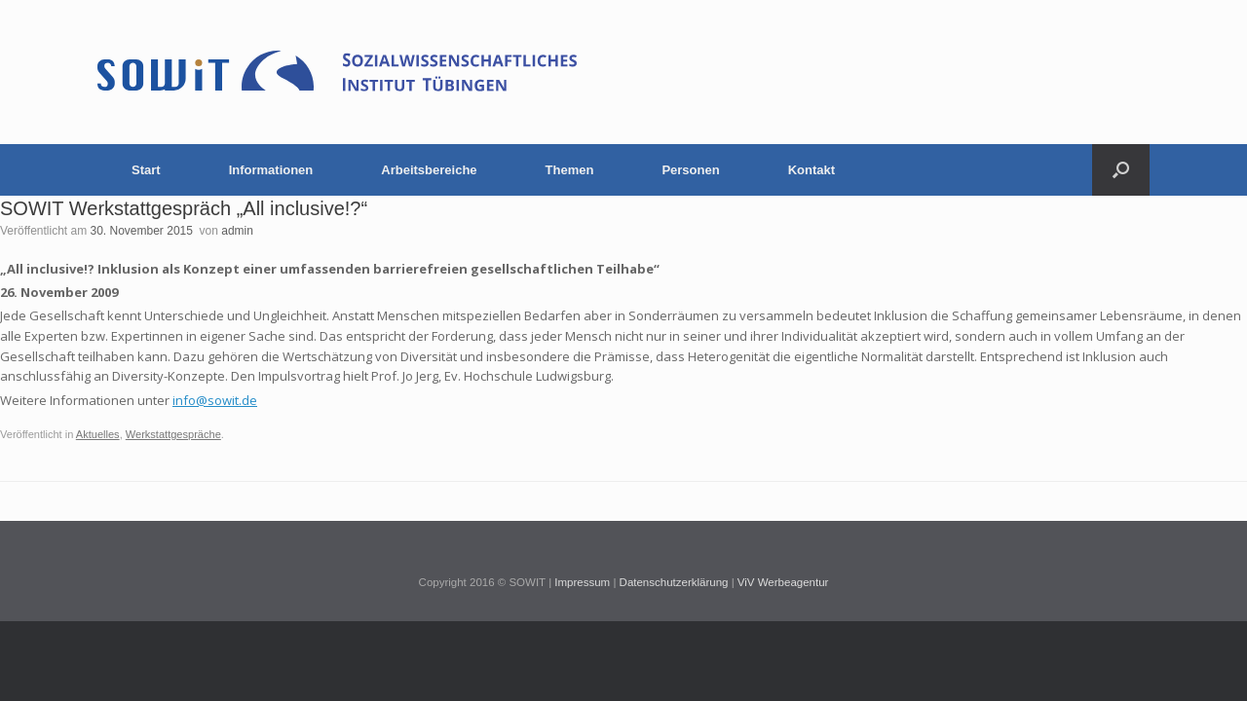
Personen (690, 170)
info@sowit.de (214, 400)
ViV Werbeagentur (783, 582)
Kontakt (811, 170)
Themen (570, 170)
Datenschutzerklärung (674, 582)
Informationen (271, 170)
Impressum (582, 582)
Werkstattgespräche (173, 434)
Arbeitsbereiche (428, 170)
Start (146, 170)
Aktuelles (98, 434)
